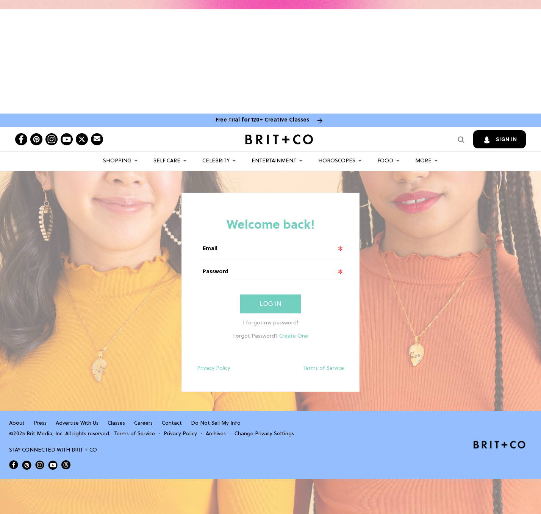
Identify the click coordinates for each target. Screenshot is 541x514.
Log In (270, 303)
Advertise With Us (77, 423)
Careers (143, 423)
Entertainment (274, 161)
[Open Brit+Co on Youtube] (53, 465)
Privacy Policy (213, 368)
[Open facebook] (21, 139)
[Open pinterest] (36, 139)
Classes (116, 423)
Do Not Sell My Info (216, 423)
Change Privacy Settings (264, 434)
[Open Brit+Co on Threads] (65, 464)
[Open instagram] (51, 139)
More (423, 161)
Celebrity (216, 161)
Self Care (166, 161)
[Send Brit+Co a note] (97, 139)
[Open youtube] (67, 139)
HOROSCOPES (336, 161)
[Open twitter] (82, 139)
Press (40, 423)
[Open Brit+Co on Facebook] (13, 464)
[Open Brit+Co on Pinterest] (26, 465)
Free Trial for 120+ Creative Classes (262, 120)
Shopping (117, 161)
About (17, 423)
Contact (172, 423)
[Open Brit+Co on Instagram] (39, 464)
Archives (216, 434)
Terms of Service (323, 368)
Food (385, 161)
